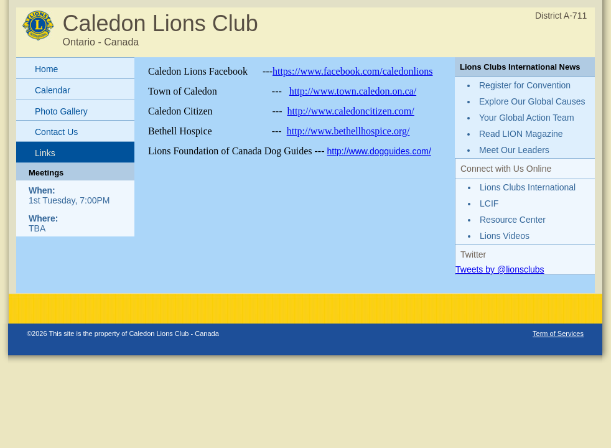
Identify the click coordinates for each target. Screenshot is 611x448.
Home (46, 69)
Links (45, 153)
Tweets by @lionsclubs (499, 269)
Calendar (52, 90)
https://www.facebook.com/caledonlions (353, 71)
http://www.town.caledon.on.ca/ (352, 91)
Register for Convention (525, 85)
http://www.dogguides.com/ (379, 151)
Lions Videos (504, 236)
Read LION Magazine (521, 134)
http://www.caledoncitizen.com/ (350, 111)
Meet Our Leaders (514, 150)
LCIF (489, 203)
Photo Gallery (61, 111)
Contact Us (56, 132)
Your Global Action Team (526, 118)
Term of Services (558, 333)
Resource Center (513, 220)
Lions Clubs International (528, 187)
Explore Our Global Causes (532, 101)
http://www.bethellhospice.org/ (348, 131)
